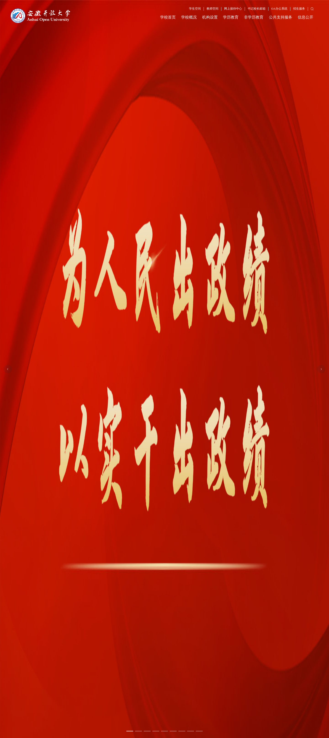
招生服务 (299, 8)
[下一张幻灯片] (321, 369)
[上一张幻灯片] (8, 369)
